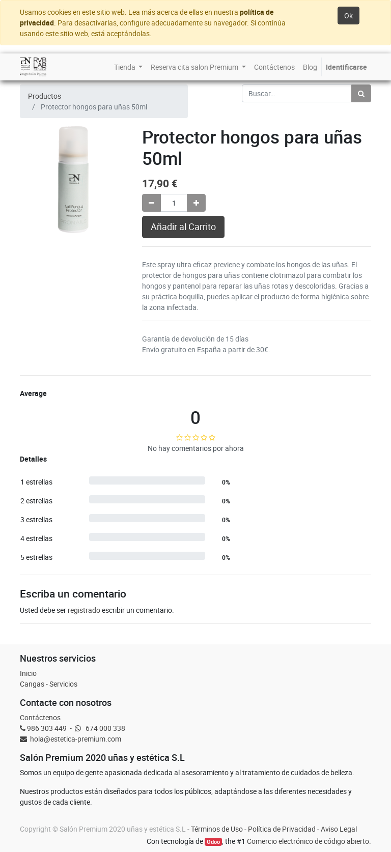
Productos (44, 96)
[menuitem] (128, 67)
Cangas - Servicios (48, 684)
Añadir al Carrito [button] (183, 227)
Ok (348, 15)
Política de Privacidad (282, 829)
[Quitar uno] (151, 203)
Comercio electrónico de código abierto (308, 841)
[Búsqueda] (361, 93)
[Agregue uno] (196, 203)
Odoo (213, 841)
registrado (84, 610)
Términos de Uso (217, 829)
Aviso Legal (339, 829)
